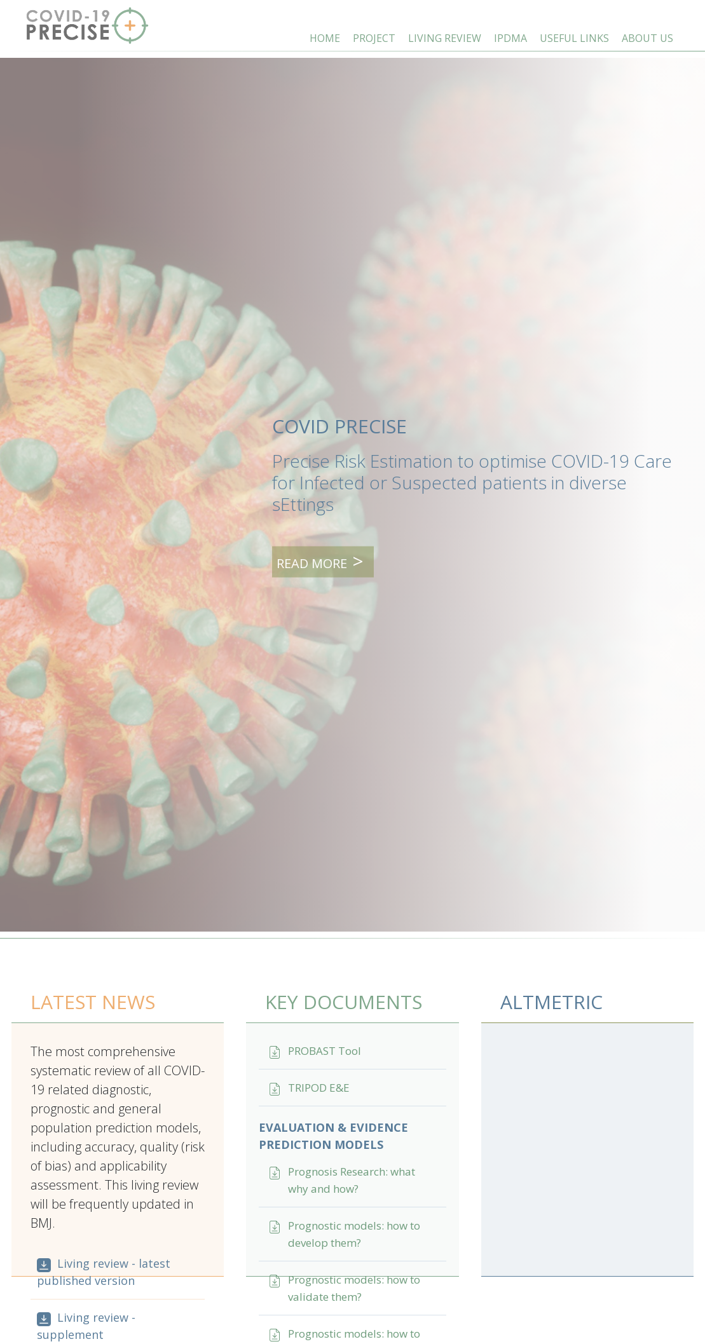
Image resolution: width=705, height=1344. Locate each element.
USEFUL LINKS (574, 38)
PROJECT (374, 38)
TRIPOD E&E (319, 1087)
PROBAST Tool (324, 1050)
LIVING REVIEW (444, 38)
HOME (325, 38)
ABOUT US (647, 38)
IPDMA (510, 38)
